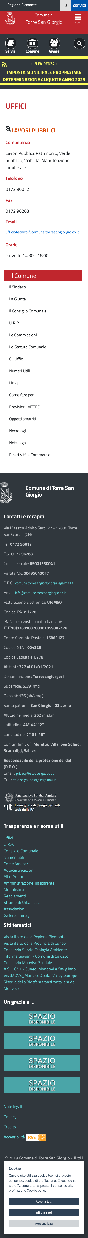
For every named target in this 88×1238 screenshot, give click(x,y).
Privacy (10, 1117)
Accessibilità (14, 1137)
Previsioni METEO (24, 407)
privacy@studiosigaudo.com (36, 773)
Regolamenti (15, 896)
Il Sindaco (17, 287)
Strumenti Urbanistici (22, 902)
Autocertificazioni (19, 870)
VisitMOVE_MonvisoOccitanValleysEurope (40, 975)
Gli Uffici (16, 359)
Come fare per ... (23, 395)
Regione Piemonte (22, 4)
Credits (10, 1127)
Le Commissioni (23, 335)
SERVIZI (79, 5)
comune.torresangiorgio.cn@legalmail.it (44, 583)
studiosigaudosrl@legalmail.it (34, 779)
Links (13, 383)
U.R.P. (14, 323)
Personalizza (44, 1223)
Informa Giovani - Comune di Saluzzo (36, 956)
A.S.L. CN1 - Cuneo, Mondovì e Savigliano (40, 969)
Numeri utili (14, 857)
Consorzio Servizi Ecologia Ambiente (35, 950)
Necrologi (17, 431)
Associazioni (14, 909)
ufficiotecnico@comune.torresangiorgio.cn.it (42, 232)
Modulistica (14, 889)
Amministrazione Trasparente (29, 883)
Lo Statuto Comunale (27, 347)
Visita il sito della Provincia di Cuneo (35, 943)
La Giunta (17, 299)
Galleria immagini (19, 915)
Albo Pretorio (15, 876)
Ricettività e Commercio (30, 455)
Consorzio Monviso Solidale (28, 962)
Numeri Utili (19, 371)
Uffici (8, 838)
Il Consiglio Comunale (27, 311)
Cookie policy (36, 1191)
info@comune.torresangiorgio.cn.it (40, 592)
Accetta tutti (44, 1201)
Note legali (18, 443)
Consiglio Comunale (21, 851)
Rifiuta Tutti (44, 1212)
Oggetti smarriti (22, 419)
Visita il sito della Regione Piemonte (34, 937)
